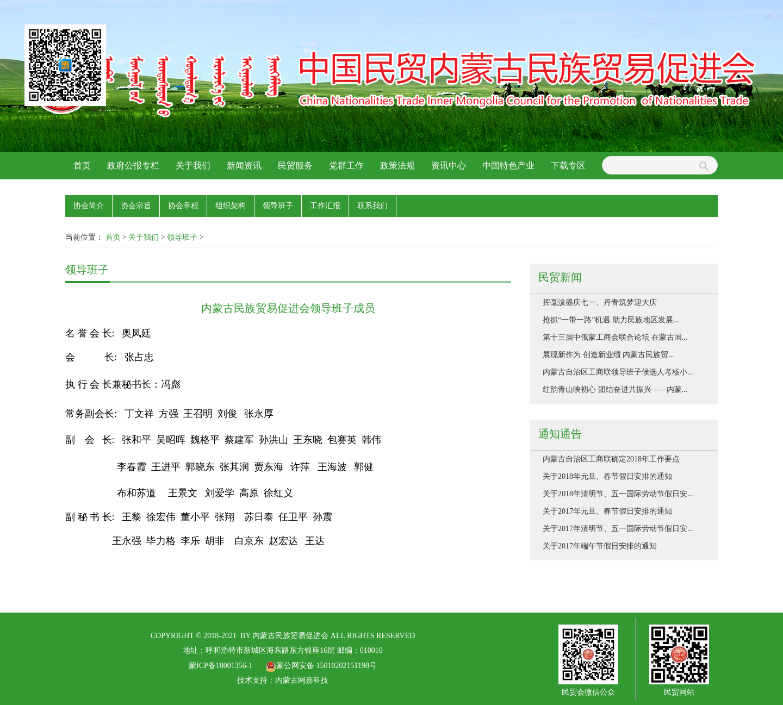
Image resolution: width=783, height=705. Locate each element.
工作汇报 (325, 206)
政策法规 (397, 165)
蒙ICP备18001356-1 (220, 666)
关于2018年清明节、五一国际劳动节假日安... (618, 494)
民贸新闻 (560, 277)
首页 (82, 165)
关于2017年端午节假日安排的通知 (600, 546)
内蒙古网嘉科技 (301, 680)
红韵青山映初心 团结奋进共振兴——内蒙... (615, 389)
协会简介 (88, 206)
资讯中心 (448, 165)
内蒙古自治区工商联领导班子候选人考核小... (618, 372)
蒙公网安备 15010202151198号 (321, 666)
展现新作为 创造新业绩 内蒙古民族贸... (608, 355)
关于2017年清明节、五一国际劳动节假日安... (618, 529)
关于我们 (193, 165)
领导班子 (278, 206)
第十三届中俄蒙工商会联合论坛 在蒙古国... (615, 337)
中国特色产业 (508, 165)
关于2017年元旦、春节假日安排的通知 (607, 511)
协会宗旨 (136, 206)
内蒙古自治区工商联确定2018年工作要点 (611, 459)
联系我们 (372, 206)
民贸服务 (295, 165)
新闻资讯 (244, 165)
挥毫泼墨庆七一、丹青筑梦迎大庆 (600, 302)
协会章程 (183, 206)
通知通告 (560, 434)
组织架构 (230, 206)
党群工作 (346, 165)
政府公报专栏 (133, 165)
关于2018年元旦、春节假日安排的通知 (607, 476)
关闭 (95, 108)
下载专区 (568, 165)
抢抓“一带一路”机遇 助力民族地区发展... (611, 320)
